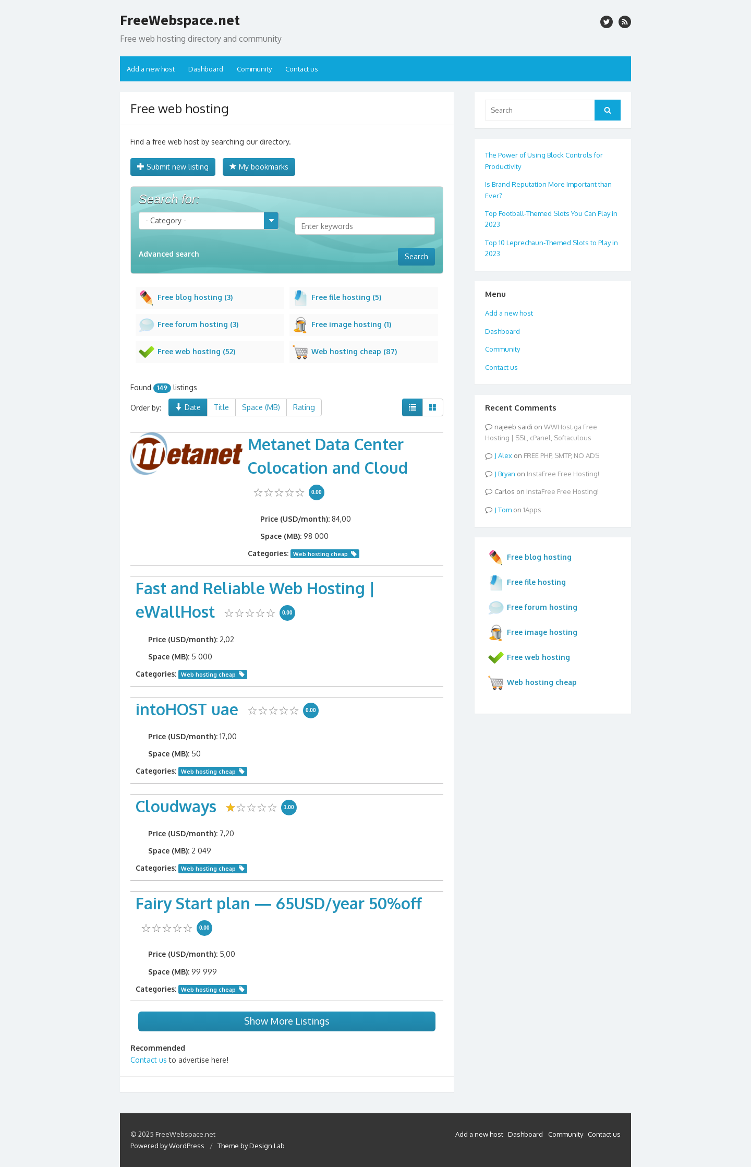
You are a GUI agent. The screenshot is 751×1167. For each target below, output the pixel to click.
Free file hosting (527, 582)
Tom (505, 510)
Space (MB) (261, 407)
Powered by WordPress (167, 1145)
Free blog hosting (530, 557)
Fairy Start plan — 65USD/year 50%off (279, 903)
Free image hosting (532, 632)
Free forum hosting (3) (188, 325)
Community (254, 69)
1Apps (532, 510)
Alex (505, 455)
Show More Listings (287, 1021)
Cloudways (176, 806)
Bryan (506, 474)
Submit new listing (173, 166)
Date (188, 407)
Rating (304, 407)
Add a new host (151, 69)
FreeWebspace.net (180, 19)
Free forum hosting (532, 607)
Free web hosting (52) (186, 352)
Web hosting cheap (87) (344, 352)
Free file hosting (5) (336, 298)
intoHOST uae (187, 709)
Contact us (301, 69)
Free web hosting (529, 657)
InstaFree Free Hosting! (563, 474)
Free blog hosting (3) (185, 298)
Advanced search (169, 253)
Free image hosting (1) (341, 325)
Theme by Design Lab (251, 1145)
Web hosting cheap (320, 553)
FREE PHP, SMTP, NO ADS (561, 455)
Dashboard (205, 69)
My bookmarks (258, 166)
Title (221, 407)
